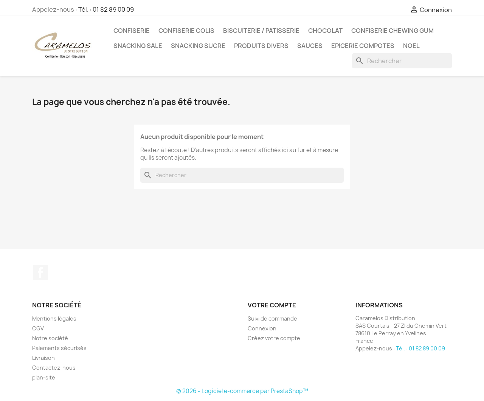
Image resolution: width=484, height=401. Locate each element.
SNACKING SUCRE (198, 46)
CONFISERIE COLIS (186, 30)
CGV (38, 328)
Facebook (40, 272)
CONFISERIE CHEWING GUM (392, 30)
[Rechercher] (402, 60)
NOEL (411, 46)
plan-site (43, 377)
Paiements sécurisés (59, 348)
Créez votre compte (274, 338)
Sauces (310, 46)
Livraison (43, 357)
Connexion (262, 328)
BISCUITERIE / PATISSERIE (261, 30)
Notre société (50, 338)
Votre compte (272, 305)
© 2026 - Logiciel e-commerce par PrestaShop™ (242, 391)
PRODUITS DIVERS (261, 46)
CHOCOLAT (325, 30)
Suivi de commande (272, 318)
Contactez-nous (54, 367)
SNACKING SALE (137, 46)
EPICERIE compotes (362, 46)
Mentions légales (54, 318)
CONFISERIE (131, 30)
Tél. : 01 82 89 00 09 (106, 9)
